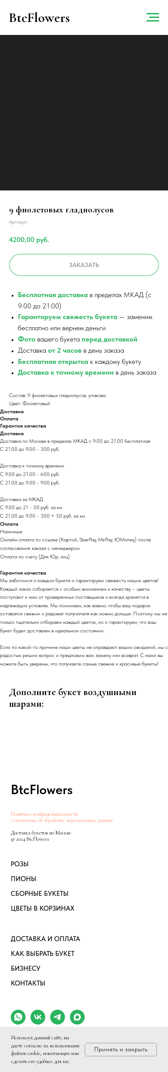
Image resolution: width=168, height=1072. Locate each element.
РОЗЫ (20, 864)
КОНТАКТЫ (28, 983)
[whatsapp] (18, 1022)
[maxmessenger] (77, 1022)
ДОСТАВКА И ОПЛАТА (45, 939)
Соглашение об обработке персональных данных (62, 820)
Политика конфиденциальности (44, 814)
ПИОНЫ (23, 879)
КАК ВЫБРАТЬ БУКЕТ (42, 954)
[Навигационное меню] (152, 17)
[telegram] (57, 1022)
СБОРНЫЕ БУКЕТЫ (40, 894)
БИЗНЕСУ (25, 968)
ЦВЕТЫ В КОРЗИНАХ (42, 908)
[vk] (37, 1022)
